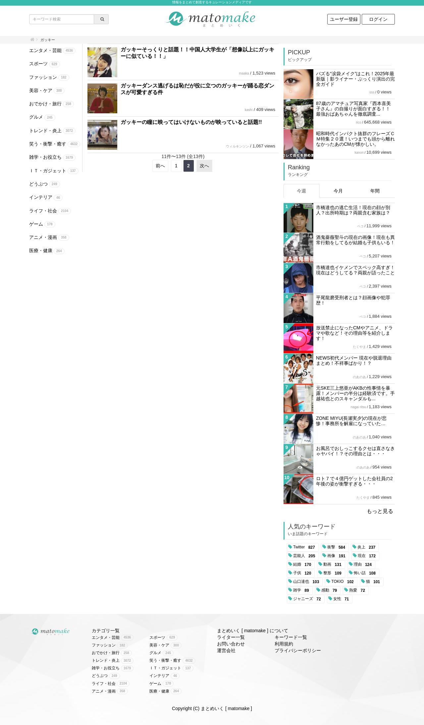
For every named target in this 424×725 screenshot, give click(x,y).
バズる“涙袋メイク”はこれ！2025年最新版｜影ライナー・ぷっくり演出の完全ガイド (355, 79)
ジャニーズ (308, 599)
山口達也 (307, 582)
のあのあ (359, 377)
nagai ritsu (358, 407)
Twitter (305, 547)
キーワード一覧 (291, 637)
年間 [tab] (375, 191)
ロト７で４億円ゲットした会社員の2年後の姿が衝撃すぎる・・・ (354, 481)
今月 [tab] (338, 191)
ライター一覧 (231, 637)
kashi (248, 110)
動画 (333, 565)
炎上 (367, 547)
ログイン (378, 19)
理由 (364, 565)
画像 (337, 556)
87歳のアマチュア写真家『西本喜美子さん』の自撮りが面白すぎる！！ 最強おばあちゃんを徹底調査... (353, 109)
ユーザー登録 (344, 19)
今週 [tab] (301, 191)
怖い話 (366, 573)
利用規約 (284, 643)
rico (358, 122)
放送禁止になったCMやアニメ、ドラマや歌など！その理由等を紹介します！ (354, 333)
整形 (333, 573)
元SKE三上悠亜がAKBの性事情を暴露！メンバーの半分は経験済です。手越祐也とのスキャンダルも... (355, 393)
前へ (160, 165)
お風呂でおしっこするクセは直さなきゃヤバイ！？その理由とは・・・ (355, 451)
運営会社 (226, 650)
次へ (204, 165)
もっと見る (380, 511)
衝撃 (337, 547)
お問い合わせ (231, 643)
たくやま (359, 347)
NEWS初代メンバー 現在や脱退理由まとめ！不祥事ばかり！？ (354, 360)
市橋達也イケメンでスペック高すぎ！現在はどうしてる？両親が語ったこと (355, 270)
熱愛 (358, 590)
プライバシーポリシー (298, 650)
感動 (330, 590)
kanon (359, 152)
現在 (368, 556)
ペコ (360, 226)
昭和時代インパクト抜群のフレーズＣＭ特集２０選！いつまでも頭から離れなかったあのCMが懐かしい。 (355, 139)
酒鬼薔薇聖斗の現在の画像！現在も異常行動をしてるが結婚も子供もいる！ (355, 240)
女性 (342, 599)
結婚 (303, 565)
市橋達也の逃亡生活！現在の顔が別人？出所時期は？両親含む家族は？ (353, 210)
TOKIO (343, 582)
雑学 (302, 590)
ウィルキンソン (237, 146)
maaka (244, 73)
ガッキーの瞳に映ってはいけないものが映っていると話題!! (191, 122)
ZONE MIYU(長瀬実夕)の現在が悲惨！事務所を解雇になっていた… (351, 421)
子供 (303, 573)
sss (371, 92)
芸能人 (305, 556)
